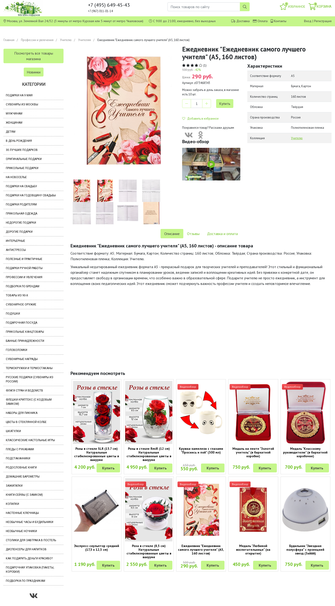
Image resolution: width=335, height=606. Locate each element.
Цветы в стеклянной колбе (26, 422)
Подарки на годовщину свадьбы (31, 195)
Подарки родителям (21, 204)
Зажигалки (14, 485)
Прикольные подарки (22, 168)
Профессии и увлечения (37, 40)
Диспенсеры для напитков (26, 549)
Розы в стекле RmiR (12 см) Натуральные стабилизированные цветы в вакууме (149, 454)
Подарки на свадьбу (21, 186)
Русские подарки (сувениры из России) (29, 379)
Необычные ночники (21, 531)
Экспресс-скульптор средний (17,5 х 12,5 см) (96, 548)
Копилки (12, 504)
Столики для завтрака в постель (31, 540)
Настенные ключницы (22, 513)
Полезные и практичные (24, 259)
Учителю (66, 40)
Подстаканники (18, 458)
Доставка (243, 21)
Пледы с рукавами (20, 449)
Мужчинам (14, 113)
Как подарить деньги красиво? (29, 558)
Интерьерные (15, 240)
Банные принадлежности (25, 341)
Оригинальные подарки (24, 159)
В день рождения (19, 140)
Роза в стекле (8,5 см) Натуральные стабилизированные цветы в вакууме (149, 551)
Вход (308, 21)
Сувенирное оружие (21, 304)
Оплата (263, 21)
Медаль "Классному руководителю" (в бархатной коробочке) (305, 452)
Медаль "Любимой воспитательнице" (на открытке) (253, 549)
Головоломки (16, 350)
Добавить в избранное (200, 119)
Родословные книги (21, 467)
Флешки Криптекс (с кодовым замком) (29, 401)
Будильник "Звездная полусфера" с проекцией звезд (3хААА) (305, 549)
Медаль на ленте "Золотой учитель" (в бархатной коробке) (253, 452)
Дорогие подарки (19, 231)
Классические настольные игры (30, 440)
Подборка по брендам (22, 286)
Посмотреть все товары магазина (33, 56)
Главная (8, 40)
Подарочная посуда (21, 322)
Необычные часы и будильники (29, 522)
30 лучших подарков (22, 150)
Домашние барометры (23, 476)
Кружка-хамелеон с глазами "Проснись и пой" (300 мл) (201, 450)
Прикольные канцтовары (25, 331)
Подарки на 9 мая (19, 95)
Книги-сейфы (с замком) (24, 494)
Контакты (280, 21)
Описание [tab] (172, 233)
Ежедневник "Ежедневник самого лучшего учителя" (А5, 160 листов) (201, 549)
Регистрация (323, 21)
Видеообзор (188, 386)
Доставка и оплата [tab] (222, 233)
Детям (10, 131)
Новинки (33, 72)
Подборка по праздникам (25, 580)
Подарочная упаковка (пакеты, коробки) (30, 569)
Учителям (84, 40)
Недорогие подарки (21, 222)
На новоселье (16, 177)
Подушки (13, 313)
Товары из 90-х (17, 295)
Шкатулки (13, 431)
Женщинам (14, 122)
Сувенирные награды (22, 359)
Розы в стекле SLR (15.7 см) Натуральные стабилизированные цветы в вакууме (96, 454)
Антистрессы (16, 250)
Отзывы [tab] (193, 233)
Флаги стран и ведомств (24, 390)
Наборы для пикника (21, 413)
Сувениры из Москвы (22, 104)
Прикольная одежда (21, 213)
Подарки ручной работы (24, 268)
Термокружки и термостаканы (29, 368)
